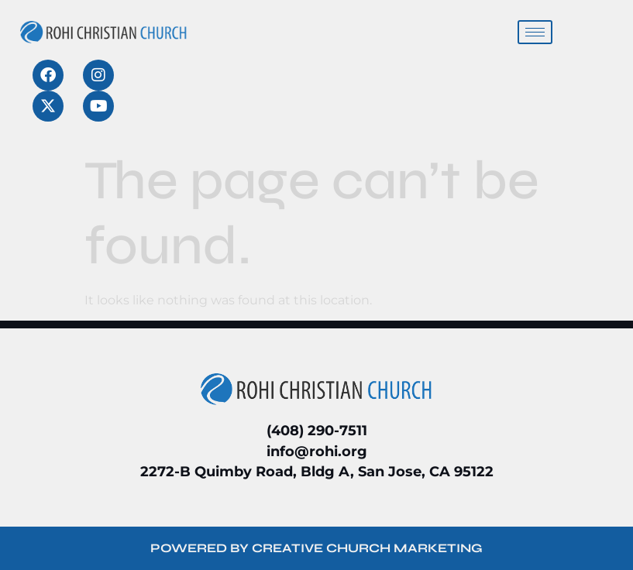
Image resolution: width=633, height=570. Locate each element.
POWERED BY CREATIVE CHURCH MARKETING (316, 548)
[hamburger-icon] (535, 32)
